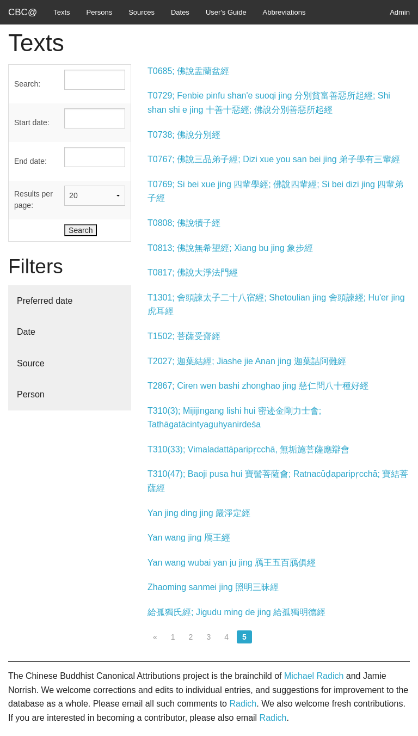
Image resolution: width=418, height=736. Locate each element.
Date (26, 331)
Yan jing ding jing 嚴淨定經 (198, 513)
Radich (242, 703)
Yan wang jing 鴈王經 (188, 537)
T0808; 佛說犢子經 (183, 223)
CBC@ (22, 12)
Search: (27, 83)
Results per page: (33, 199)
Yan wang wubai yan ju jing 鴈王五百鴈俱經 (231, 562)
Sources (141, 12)
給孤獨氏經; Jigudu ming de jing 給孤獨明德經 (236, 612)
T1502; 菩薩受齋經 (183, 336)
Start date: (32, 122)
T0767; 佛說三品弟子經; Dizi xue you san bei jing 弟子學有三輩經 (273, 159)
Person (31, 394)
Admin (400, 12)
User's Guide (226, 12)
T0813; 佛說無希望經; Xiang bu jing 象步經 (230, 248)
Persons (100, 12)
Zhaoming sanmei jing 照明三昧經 (213, 587)
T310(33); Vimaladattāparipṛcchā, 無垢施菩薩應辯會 (248, 449)
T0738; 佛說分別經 (183, 134)
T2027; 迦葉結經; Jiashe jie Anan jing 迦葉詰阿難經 (246, 361)
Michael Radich (313, 675)
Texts (61, 12)
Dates (180, 12)
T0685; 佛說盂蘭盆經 (188, 71)
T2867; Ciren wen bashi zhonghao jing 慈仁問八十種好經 (257, 385)
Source (31, 363)
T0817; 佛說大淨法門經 (192, 272)
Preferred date (44, 300)
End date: (30, 161)
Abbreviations (284, 12)
